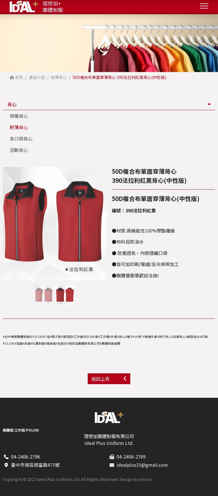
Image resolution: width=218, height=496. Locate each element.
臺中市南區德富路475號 (35, 464)
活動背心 (19, 150)
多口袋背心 (21, 138)
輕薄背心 (19, 127)
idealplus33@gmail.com (142, 464)
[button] (103, 224)
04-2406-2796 (25, 456)
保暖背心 (19, 115)
